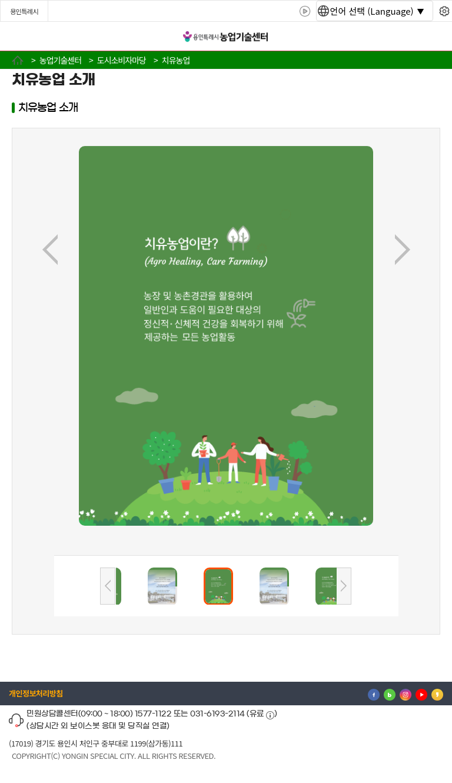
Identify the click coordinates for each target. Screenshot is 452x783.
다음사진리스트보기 (343, 586)
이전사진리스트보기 (107, 586)
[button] (117, 587)
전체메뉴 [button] (20, 36)
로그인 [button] (432, 36)
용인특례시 (24, 11)
